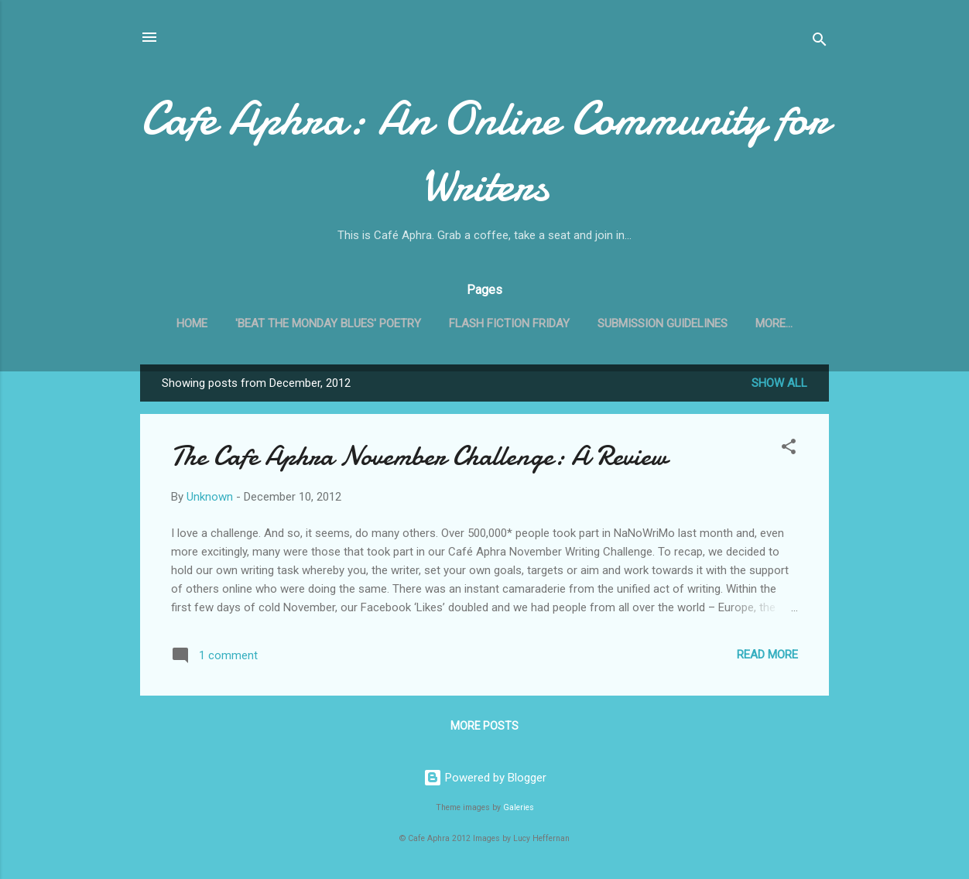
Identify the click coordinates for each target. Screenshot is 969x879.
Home (191, 323)
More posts (484, 726)
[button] (788, 449)
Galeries (518, 807)
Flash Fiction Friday (509, 323)
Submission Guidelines (662, 323)
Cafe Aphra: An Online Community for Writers (485, 151)
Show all (779, 383)
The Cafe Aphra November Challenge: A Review (419, 456)
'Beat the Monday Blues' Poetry (328, 323)
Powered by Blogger (484, 778)
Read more (767, 655)
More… (774, 323)
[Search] (819, 42)
